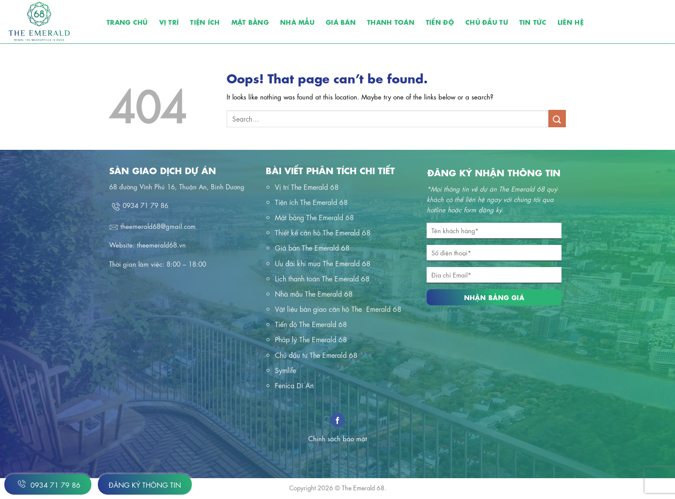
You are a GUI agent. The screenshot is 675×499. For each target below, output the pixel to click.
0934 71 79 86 (47, 484)
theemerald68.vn (161, 244)
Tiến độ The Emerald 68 (311, 323)
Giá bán (341, 21)
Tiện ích (205, 21)
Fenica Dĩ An (294, 385)
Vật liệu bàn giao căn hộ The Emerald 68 (338, 308)
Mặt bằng (250, 21)
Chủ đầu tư (486, 21)
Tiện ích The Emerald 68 (311, 201)
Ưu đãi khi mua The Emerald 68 (323, 263)
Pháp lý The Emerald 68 (311, 339)
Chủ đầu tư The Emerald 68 (316, 354)
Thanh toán (390, 21)
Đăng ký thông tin (145, 484)
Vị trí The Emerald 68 (307, 186)
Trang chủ (127, 21)
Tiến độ (440, 21)
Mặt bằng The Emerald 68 (314, 216)
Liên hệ (571, 21)
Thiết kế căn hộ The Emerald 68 (323, 232)
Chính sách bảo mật (337, 438)
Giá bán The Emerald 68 (312, 247)
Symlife (285, 369)
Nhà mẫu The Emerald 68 (314, 293)
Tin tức (532, 21)
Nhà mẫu (297, 21)
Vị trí (169, 21)
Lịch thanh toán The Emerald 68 (322, 278)
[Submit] (557, 118)
